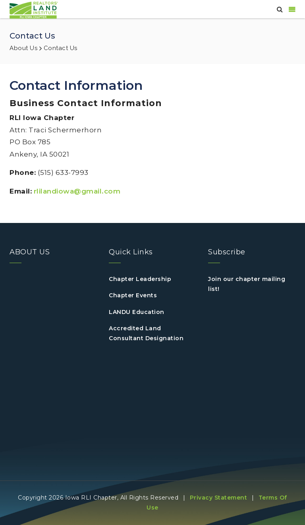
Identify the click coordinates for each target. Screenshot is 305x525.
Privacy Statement (218, 497)
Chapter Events (133, 295)
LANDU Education (136, 312)
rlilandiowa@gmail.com (77, 191)
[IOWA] (34, 10)
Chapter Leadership (140, 279)
